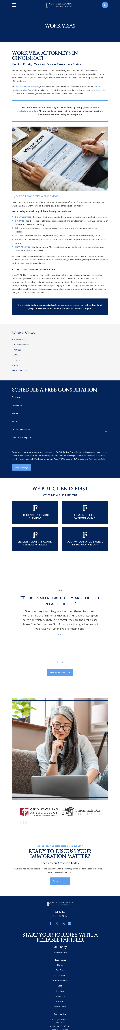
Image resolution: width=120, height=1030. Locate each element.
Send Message (21, 467)
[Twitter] (56, 923)
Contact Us (60, 881)
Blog (60, 985)
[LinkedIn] (63, 923)
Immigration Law (60, 980)
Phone (15, 413)
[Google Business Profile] (69, 923)
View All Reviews (60, 672)
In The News (60, 975)
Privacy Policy (60, 1006)
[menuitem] (60, 339)
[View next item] (62, 661)
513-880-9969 (60, 916)
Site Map (60, 1001)
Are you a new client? (21, 429)
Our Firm (60, 970)
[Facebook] (50, 923)
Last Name (17, 405)
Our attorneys (55, 259)
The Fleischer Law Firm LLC (26, 86)
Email (14, 421)
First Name (17, 397)
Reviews (60, 991)
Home (60, 965)
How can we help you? (22, 437)
